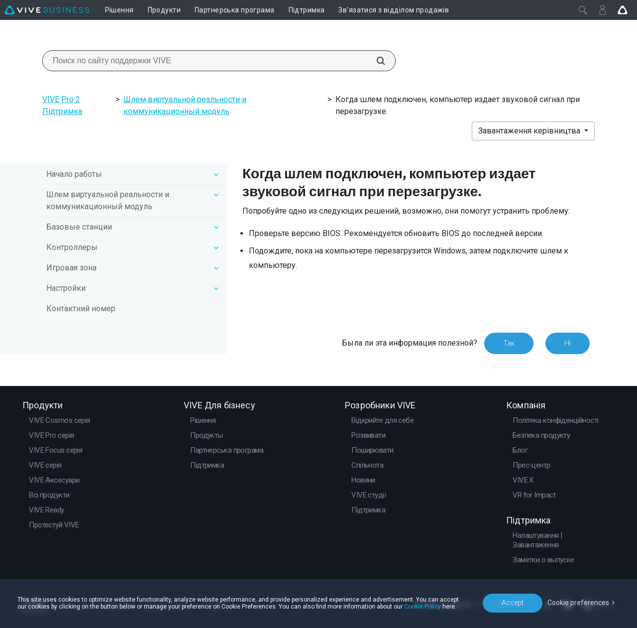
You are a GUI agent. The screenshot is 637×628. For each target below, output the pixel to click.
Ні (567, 343)
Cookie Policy (422, 606)
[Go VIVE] (623, 10)
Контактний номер (80, 308)
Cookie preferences (578, 603)
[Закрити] (583, 10)
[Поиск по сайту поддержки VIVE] (375, 61)
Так (509, 343)
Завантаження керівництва (530, 130)
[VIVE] (46, 10)
